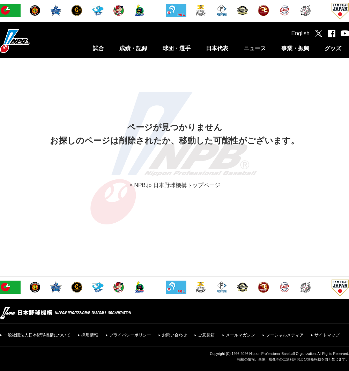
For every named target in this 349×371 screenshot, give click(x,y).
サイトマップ (327, 335)
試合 (98, 48)
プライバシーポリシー (130, 335)
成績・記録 (133, 48)
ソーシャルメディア (285, 335)
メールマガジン (240, 335)
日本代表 (217, 48)
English (300, 33)
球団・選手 (177, 48)
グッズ (333, 48)
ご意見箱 (206, 335)
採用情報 (89, 335)
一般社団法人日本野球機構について (36, 335)
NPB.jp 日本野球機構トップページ (177, 185)
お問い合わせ (174, 335)
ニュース (255, 48)
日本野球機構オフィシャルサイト (32, 41)
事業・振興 (295, 48)
